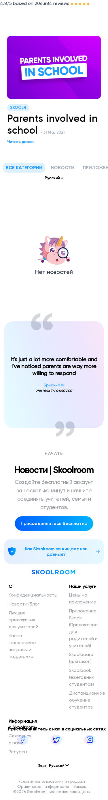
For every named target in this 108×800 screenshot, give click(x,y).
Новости (62, 167)
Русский (59, 765)
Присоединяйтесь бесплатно (54, 523)
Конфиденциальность (33, 595)
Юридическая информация (43, 786)
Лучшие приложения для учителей (23, 619)
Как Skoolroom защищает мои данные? (56, 551)
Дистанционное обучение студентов (87, 700)
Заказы (80, 786)
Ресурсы (18, 751)
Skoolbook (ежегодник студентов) (81, 677)
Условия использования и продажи (51, 781)
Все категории (24, 167)
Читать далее (21, 141)
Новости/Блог (24, 604)
